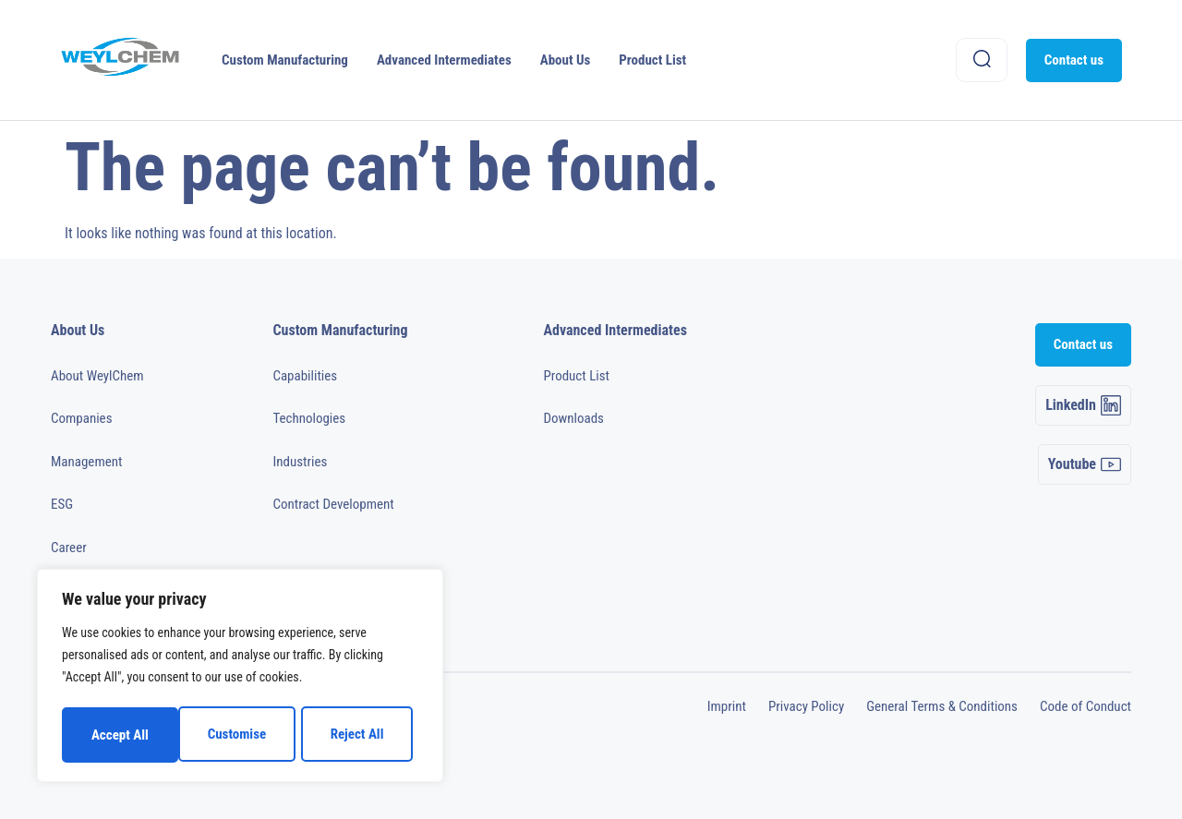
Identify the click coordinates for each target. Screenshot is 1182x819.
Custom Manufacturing (285, 60)
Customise (119, 735)
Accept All (361, 735)
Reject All (241, 735)
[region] (240, 677)
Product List (652, 60)
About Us (565, 60)
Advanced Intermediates (444, 60)
